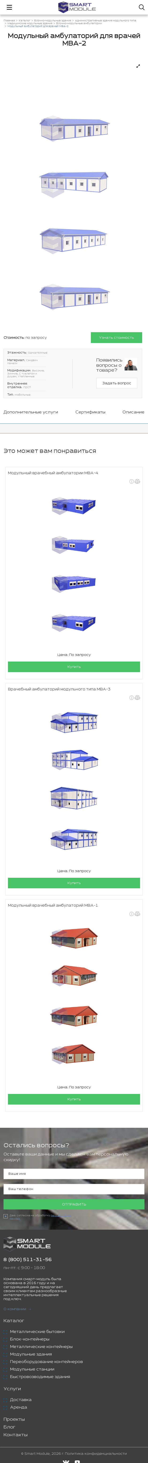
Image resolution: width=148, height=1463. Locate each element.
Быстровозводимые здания (40, 1377)
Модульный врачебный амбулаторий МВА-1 (53, 905)
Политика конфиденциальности (96, 1454)
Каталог (14, 1321)
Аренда (18, 1407)
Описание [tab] (133, 412)
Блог (9, 1427)
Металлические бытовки (37, 1332)
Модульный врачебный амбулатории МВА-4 (53, 473)
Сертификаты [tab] (90, 412)
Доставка (21, 1400)
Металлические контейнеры (41, 1347)
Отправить (74, 1204)
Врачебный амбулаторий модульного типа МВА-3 (59, 689)
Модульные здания (31, 1354)
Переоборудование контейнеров (46, 1362)
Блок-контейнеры (29, 1339)
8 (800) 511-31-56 (28, 1260)
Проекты (14, 1419)
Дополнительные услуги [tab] (31, 412)
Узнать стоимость (116, 338)
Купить (74, 667)
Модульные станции (32, 1369)
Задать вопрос (116, 383)
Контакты (16, 1435)
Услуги (12, 1389)
